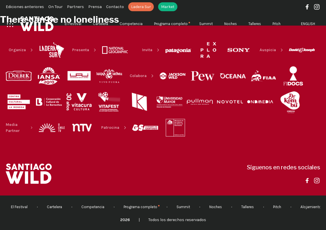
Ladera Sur (141, 6)
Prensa (95, 6)
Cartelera (100, 24)
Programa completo (171, 24)
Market (167, 6)
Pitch (277, 24)
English (308, 24)
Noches (230, 24)
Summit (206, 24)
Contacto (115, 6)
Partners (75, 6)
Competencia (131, 24)
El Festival (73, 24)
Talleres (254, 24)
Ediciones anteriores (25, 6)
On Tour (55, 6)
